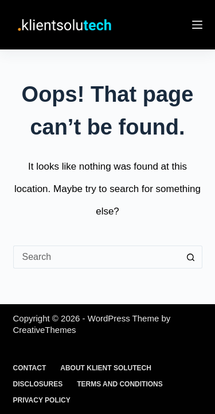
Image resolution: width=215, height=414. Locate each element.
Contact (29, 368)
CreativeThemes (44, 330)
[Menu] (197, 25)
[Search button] (190, 257)
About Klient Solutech (105, 368)
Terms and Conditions (120, 384)
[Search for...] (96, 257)
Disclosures (38, 384)
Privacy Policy (42, 400)
